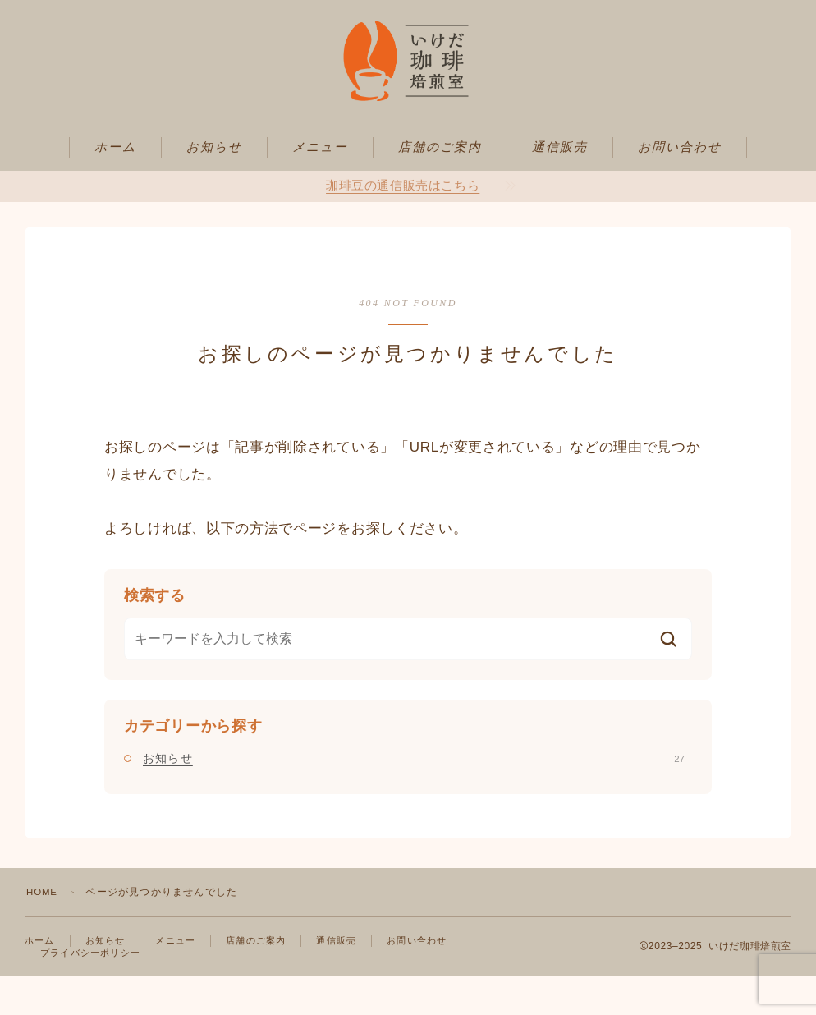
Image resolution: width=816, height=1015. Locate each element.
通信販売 (560, 184)
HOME (43, 929)
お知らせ (214, 184)
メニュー (320, 184)
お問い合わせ (680, 184)
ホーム (115, 184)
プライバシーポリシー (94, 990)
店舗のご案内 (440, 184)
